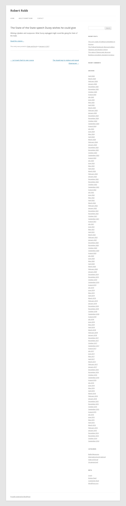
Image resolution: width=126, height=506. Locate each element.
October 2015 (92, 407)
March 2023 (92, 171)
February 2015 (93, 428)
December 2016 (93, 370)
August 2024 (92, 126)
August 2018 (92, 317)
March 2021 (92, 235)
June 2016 (91, 386)
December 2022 (93, 179)
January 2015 (92, 430)
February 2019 (93, 301)
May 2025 (91, 102)
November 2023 (93, 150)
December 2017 (93, 338)
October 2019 (92, 280)
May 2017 (91, 356)
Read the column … (17, 41)
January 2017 (92, 367)
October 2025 (92, 92)
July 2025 (91, 97)
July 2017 (91, 351)
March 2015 (92, 425)
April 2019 (91, 296)
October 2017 (92, 343)
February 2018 (93, 333)
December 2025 (93, 87)
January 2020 (92, 272)
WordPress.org (93, 483)
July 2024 (91, 129)
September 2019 (93, 282)
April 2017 (91, 359)
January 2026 (92, 84)
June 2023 (91, 163)
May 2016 (91, 388)
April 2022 (91, 200)
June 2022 (91, 195)
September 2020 (93, 251)
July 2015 (91, 415)
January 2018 (92, 335)
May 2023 (91, 166)
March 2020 (92, 266)
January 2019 (92, 304)
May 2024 (91, 134)
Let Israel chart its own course (22, 60)
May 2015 (91, 420)
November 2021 (93, 214)
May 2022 (91, 198)
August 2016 (92, 380)
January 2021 (92, 240)
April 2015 (91, 423)
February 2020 (93, 269)
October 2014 (92, 438)
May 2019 (91, 293)
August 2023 (92, 158)
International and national (97, 457)
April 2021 (91, 232)
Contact (40, 18)
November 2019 (93, 277)
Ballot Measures (93, 454)
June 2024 (91, 132)
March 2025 (92, 108)
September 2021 (93, 219)
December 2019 (93, 274)
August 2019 (92, 285)
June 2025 (91, 100)
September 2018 (93, 314)
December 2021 (93, 211)
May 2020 (91, 261)
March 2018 (92, 330)
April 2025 (91, 105)
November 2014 (93, 436)
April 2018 (91, 327)
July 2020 (91, 256)
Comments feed (93, 481)
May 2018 (91, 325)
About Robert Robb (25, 18)
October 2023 (92, 153)
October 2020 (92, 248)
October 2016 (92, 375)
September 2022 (93, 187)
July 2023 (91, 161)
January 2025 (92, 113)
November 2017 (93, 341)
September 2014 (93, 441)
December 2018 (93, 306)
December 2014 (93, 433)
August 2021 (92, 222)
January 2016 (92, 399)
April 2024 (91, 137)
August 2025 (92, 95)
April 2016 (91, 391)
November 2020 (93, 245)
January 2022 (92, 208)
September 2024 (93, 124)
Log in (90, 475)
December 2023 (93, 147)
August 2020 (92, 253)
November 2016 (93, 372)
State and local (32, 46)
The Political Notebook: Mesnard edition (101, 47)
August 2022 (92, 190)
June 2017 (91, 354)
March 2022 (92, 203)
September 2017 (93, 346)
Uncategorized (93, 462)
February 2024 (93, 142)
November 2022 (93, 182)
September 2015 (93, 409)
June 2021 (91, 227)
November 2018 (93, 309)
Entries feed (92, 478)
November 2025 (93, 89)
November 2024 (93, 118)
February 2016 (93, 396)
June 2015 (91, 417)
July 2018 (91, 319)
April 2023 (91, 169)
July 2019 (91, 288)
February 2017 (93, 364)
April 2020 (91, 264)
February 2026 (93, 81)
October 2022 (92, 184)
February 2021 (93, 237)
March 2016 (92, 393)
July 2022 (91, 192)
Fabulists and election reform (98, 50)
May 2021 (91, 229)
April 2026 (91, 76)
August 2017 (92, 348)
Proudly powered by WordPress (20, 497)
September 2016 (93, 378)
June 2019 (91, 290)
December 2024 (93, 116)
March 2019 (92, 298)
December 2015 (93, 401)
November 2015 (93, 404)
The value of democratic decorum (99, 52)
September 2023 (93, 155)
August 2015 (92, 412)
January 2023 (92, 177)
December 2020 (93, 243)
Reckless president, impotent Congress (101, 55)
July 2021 (91, 224)
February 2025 (93, 110)
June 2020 (91, 259)
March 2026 (92, 79)
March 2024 (92, 140)
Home (12, 18)
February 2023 (93, 174)
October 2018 (92, 311)
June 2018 (91, 322)
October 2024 (92, 121)
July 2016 (91, 383)
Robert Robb (19, 11)
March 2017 (92, 362)
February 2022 (93, 206)
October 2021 (92, 216)
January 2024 (92, 145)
